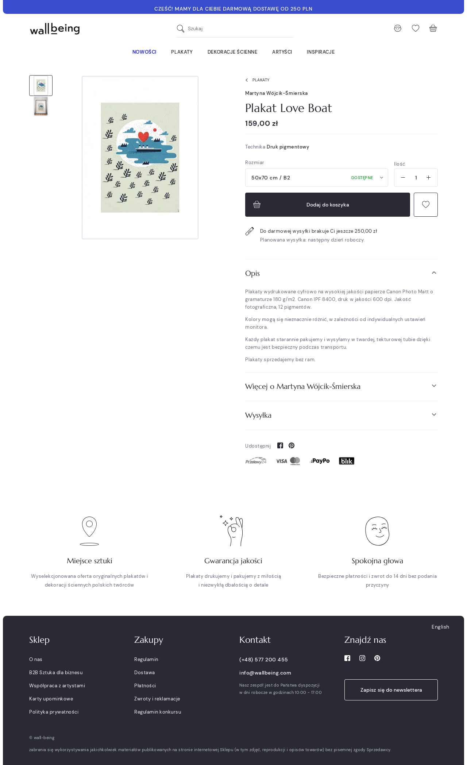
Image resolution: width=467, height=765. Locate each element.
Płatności (145, 686)
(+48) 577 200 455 (263, 659)
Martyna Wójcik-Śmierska (276, 93)
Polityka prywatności (53, 712)
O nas (36, 659)
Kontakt (255, 639)
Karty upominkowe (51, 699)
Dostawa (144, 672)
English (440, 626)
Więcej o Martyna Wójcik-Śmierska (341, 386)
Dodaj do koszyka (300, 204)
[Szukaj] (182, 29)
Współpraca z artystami (57, 686)
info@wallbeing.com (265, 672)
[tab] (341, 273)
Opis (341, 273)
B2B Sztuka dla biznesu (55, 672)
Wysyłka (341, 415)
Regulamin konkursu (157, 712)
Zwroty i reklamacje (157, 699)
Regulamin (146, 659)
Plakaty (256, 80)
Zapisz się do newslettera (391, 690)
